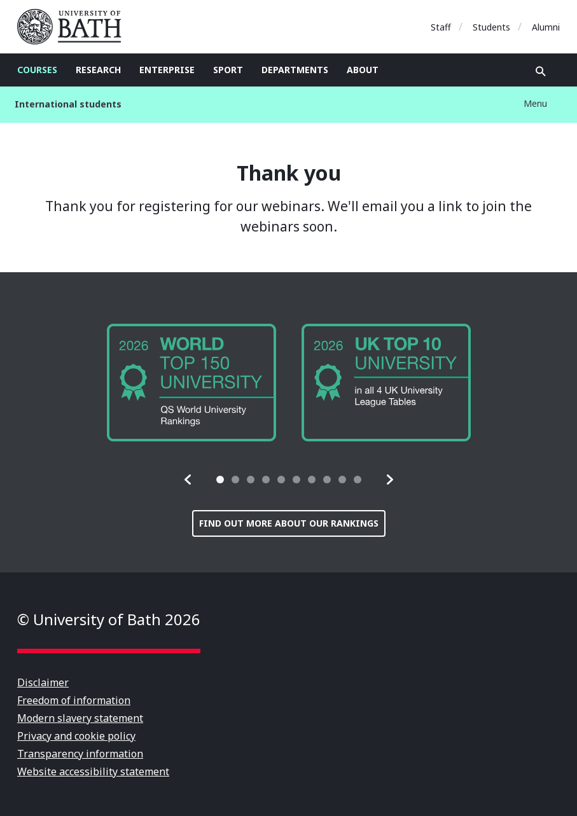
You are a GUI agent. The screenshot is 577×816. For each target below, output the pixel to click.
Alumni (546, 27)
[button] (188, 479)
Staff (441, 27)
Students (491, 27)
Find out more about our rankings (289, 523)
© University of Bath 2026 (108, 619)
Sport (228, 70)
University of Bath (74, 27)
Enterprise (167, 70)
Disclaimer (43, 682)
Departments (294, 70)
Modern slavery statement (80, 718)
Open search (540, 71)
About (363, 70)
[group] (191, 382)
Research (98, 70)
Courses (37, 70)
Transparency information (80, 754)
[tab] (220, 479)
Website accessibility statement (93, 771)
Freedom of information (73, 700)
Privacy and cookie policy (76, 736)
